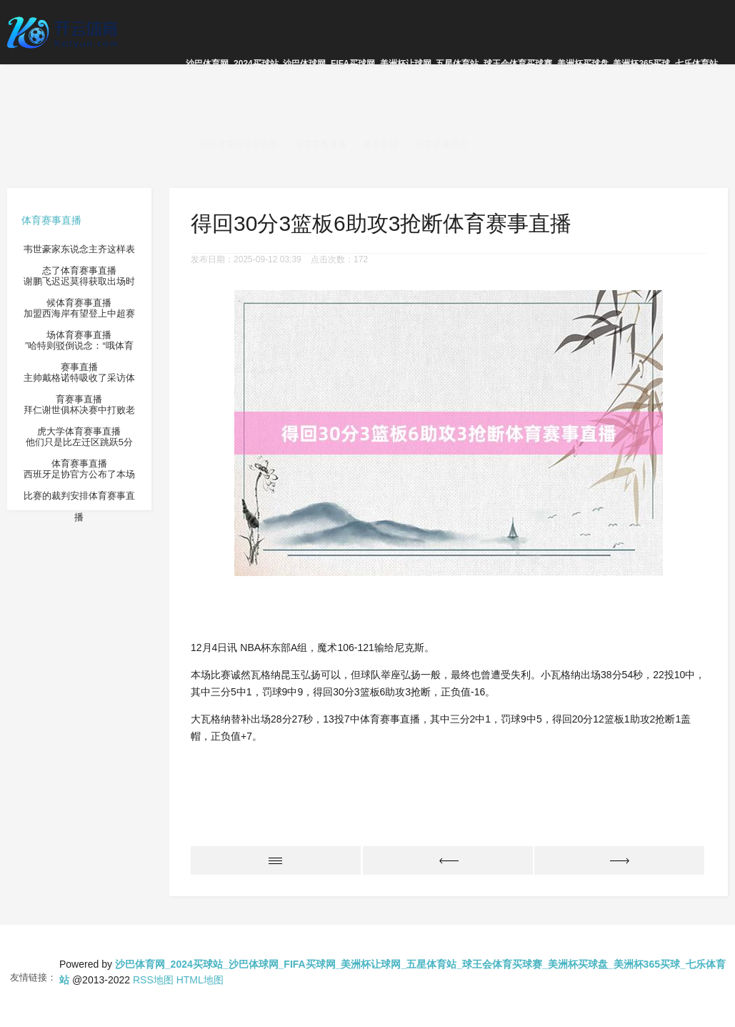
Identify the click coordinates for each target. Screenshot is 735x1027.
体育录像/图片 (442, 144)
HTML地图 (200, 980)
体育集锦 (381, 144)
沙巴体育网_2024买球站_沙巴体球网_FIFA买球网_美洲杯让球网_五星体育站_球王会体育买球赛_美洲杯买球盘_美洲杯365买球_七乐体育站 (452, 64)
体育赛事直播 (320, 144)
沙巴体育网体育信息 (238, 144)
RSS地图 (153, 980)
